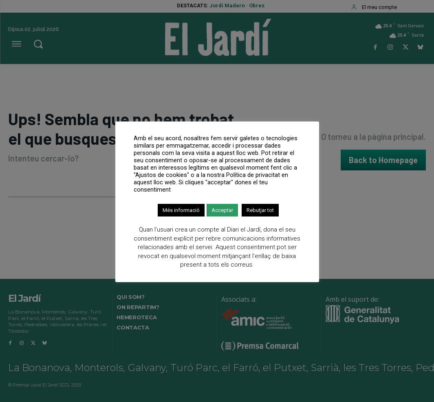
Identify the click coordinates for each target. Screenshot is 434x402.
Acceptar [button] (222, 210)
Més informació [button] (181, 210)
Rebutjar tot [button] (260, 210)
